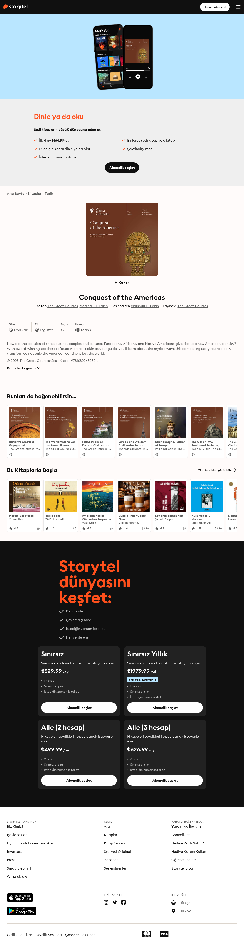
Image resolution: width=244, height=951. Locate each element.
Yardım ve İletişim (186, 826)
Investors (14, 851)
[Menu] (238, 7)
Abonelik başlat (122, 167)
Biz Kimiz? (15, 826)
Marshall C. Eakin (94, 306)
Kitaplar (35, 193)
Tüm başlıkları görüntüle (217, 470)
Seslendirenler (115, 868)
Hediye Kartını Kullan (188, 851)
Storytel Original (117, 851)
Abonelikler (180, 834)
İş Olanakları (17, 834)
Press (11, 860)
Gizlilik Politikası (20, 934)
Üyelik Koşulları (49, 934)
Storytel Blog (182, 868)
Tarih (49, 193)
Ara (107, 826)
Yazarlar (111, 860)
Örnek (122, 282)
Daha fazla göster (23, 368)
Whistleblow (17, 876)
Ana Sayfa (16, 193)
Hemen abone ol (215, 7)
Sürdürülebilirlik (19, 868)
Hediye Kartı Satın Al (188, 843)
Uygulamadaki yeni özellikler (30, 843)
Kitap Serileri (114, 843)
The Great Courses (62, 306)
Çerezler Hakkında (80, 934)
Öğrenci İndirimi (184, 860)
